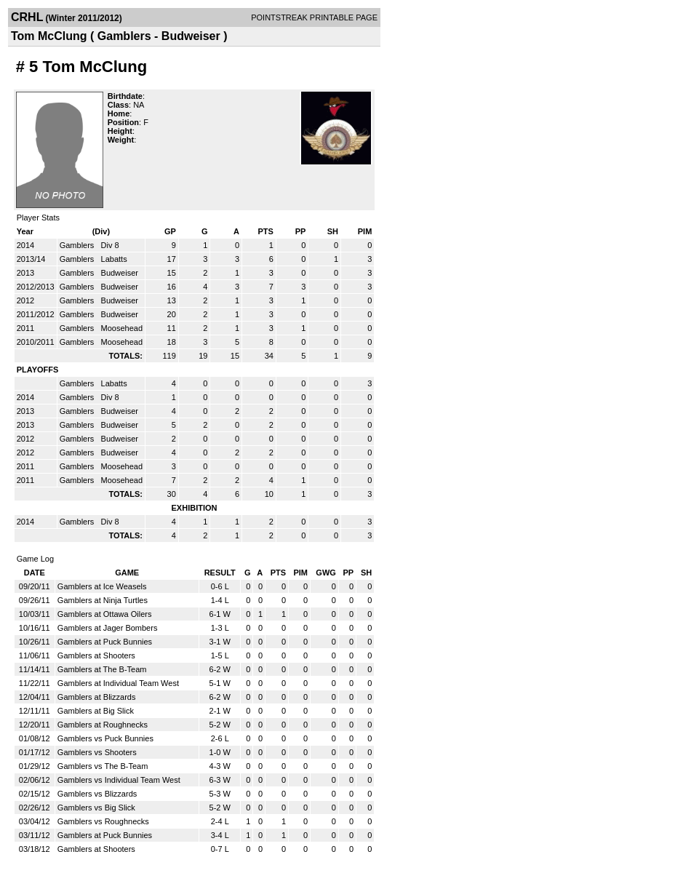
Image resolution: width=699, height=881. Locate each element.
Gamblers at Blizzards (96, 697)
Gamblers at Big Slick (95, 710)
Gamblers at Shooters (96, 655)
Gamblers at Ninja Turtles (102, 600)
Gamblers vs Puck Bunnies (105, 738)
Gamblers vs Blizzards (97, 793)
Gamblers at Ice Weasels (102, 586)
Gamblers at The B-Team (102, 669)
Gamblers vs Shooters (97, 752)
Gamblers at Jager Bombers (107, 627)
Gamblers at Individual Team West (118, 683)
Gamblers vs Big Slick (96, 807)
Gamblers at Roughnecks (102, 724)
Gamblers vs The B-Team (102, 766)
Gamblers (78, 245)
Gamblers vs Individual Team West (118, 780)
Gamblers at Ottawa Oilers (104, 614)
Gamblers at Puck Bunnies (104, 641)
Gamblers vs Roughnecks (103, 821)
